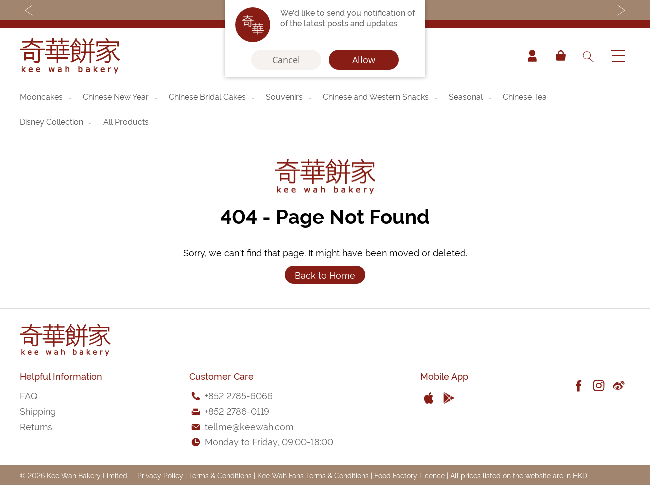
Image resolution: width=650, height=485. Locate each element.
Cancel (286, 60)
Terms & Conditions (220, 475)
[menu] (325, 109)
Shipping (38, 410)
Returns (36, 426)
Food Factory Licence (409, 475)
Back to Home (325, 274)
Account (532, 55)
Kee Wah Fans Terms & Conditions (313, 475)
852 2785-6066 (240, 395)
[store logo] (70, 56)
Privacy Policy (160, 475)
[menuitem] (46, 96)
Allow (363, 60)
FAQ (28, 395)
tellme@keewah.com (249, 426)
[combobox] (588, 55)
